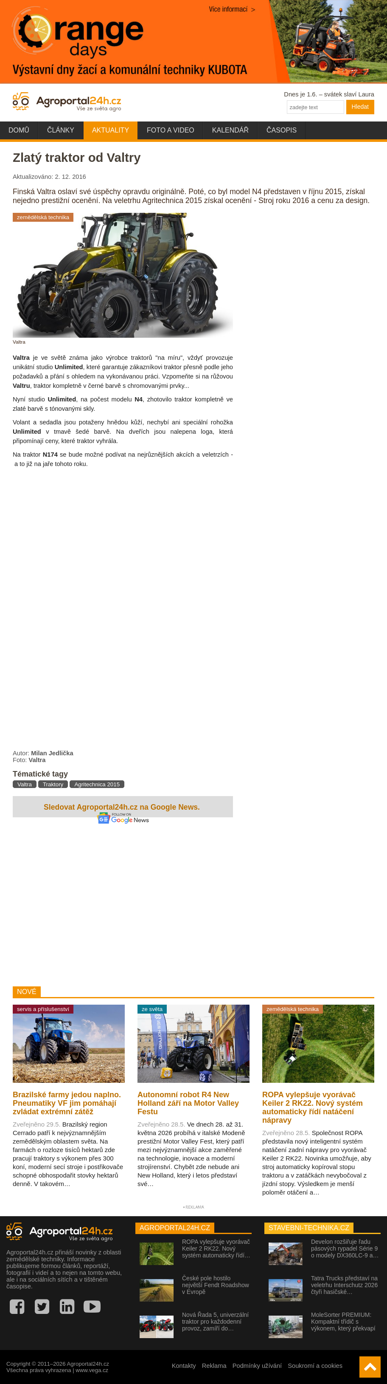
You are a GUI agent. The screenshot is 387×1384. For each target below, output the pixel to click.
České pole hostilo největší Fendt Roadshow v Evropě (215, 1285)
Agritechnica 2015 (97, 784)
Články (60, 130)
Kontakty (184, 1365)
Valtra (24, 784)
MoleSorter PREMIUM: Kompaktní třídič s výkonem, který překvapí (343, 1321)
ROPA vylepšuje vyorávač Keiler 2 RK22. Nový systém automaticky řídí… (216, 1248)
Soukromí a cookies (315, 1365)
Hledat (360, 106)
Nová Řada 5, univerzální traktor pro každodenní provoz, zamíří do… (215, 1321)
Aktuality (110, 130)
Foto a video (170, 130)
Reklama (214, 1365)
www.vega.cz (92, 1370)
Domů (18, 130)
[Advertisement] (123, 903)
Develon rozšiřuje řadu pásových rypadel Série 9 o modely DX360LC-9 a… (345, 1248)
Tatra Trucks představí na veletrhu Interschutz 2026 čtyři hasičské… (344, 1285)
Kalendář (230, 130)
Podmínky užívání (257, 1365)
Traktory (53, 784)
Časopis (281, 130)
